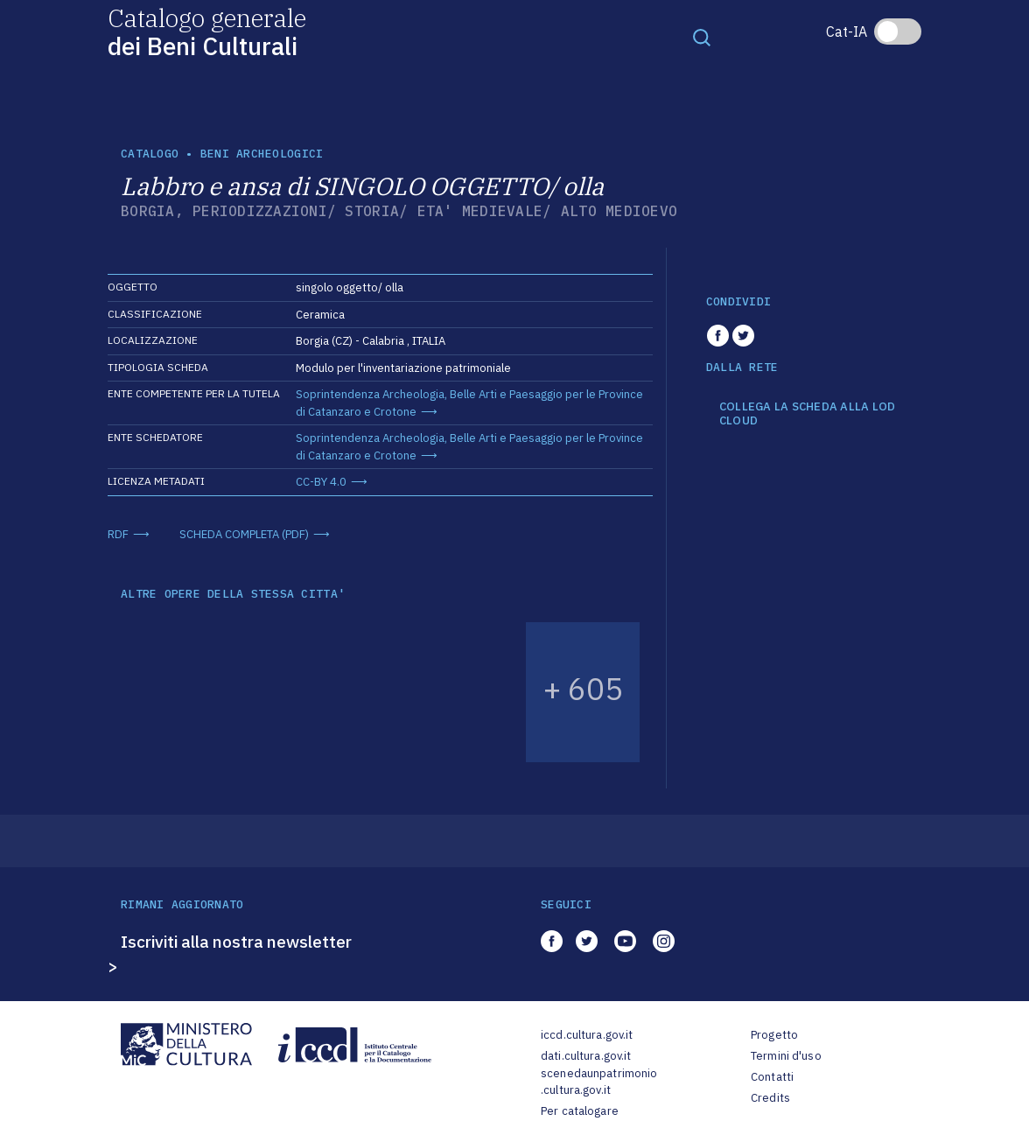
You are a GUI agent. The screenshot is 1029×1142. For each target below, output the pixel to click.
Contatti (772, 1076)
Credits (770, 1097)
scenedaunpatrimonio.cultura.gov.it (599, 1082)
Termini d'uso (786, 1055)
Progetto (774, 1034)
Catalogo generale (207, 31)
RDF (118, 534)
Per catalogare (580, 1110)
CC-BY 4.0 (321, 481)
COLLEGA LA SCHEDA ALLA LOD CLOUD (807, 413)
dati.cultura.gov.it (586, 1055)
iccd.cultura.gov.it (587, 1034)
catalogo (149, 153)
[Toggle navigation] (701, 36)
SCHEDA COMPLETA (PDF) (244, 534)
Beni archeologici (261, 153)
